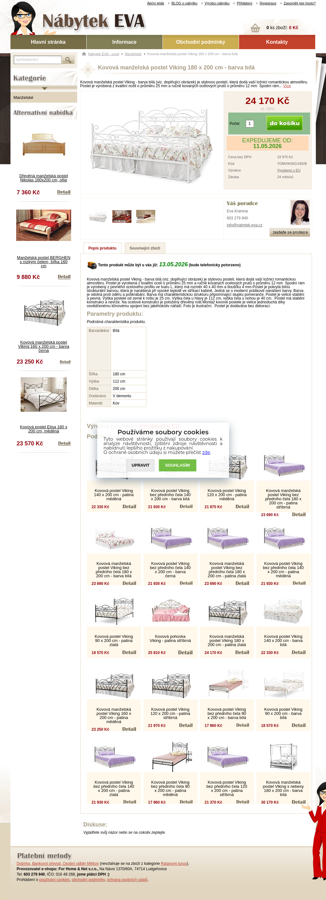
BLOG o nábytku (184, 3)
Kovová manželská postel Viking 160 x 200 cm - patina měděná (113, 715)
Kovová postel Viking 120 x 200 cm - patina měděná (227, 494)
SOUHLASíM (177, 465)
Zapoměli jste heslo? (300, 3)
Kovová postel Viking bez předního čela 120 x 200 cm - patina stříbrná (226, 788)
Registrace (268, 3)
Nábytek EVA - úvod (103, 54)
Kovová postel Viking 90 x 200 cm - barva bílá (283, 713)
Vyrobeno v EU (289, 170)
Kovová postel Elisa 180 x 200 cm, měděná (43, 428)
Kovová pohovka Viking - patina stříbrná (170, 638)
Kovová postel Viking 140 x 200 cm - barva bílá (283, 640)
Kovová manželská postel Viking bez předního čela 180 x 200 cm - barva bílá (114, 569)
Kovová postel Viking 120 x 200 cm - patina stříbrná (170, 713)
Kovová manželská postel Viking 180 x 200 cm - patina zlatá (227, 640)
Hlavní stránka (48, 42)
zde (206, 452)
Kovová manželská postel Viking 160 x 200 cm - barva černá (43, 346)
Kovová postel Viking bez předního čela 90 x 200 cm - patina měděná (170, 788)
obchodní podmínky (88, 879)
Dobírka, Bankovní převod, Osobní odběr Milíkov (58, 863)
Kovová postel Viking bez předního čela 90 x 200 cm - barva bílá (227, 713)
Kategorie (19, 73)
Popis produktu (102, 248)
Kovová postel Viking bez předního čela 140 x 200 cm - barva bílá (170, 494)
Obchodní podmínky (200, 42)
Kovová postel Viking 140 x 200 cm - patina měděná (114, 494)
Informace (124, 42)
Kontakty (277, 42)
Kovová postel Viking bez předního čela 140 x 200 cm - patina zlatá (113, 788)
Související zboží (145, 248)
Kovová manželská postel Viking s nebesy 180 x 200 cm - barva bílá (283, 788)
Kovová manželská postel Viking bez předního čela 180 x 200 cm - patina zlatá (227, 569)
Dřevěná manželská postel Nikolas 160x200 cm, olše (43, 177)
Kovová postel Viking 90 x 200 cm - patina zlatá (114, 640)
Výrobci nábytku (217, 3)
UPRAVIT (141, 465)
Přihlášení (244, 3)
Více (287, 86)
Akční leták (155, 3)
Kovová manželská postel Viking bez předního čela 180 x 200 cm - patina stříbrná (283, 498)
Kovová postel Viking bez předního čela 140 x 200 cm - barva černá (170, 569)
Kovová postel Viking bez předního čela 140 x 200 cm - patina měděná (283, 569)
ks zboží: (282, 27)
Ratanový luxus (174, 863)
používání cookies (54, 879)
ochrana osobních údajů (127, 879)
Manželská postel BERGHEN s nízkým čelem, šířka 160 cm (43, 261)
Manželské (23, 97)
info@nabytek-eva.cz (245, 225)
